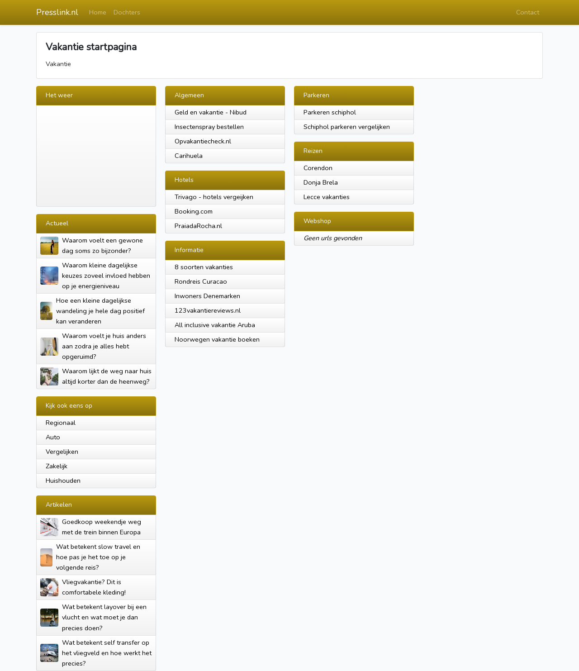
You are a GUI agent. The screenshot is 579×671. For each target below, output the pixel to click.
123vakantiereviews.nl (208, 310)
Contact (527, 12)
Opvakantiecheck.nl (203, 141)
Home (97, 12)
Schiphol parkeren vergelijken (347, 126)
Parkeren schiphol (330, 112)
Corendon (318, 167)
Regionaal (61, 422)
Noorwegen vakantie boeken (217, 339)
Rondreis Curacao (201, 281)
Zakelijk (56, 466)
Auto (53, 437)
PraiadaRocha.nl (198, 225)
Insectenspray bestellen (209, 126)
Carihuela (189, 155)
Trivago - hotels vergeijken (214, 196)
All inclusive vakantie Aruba (215, 324)
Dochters (127, 12)
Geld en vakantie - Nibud (211, 112)
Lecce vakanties (327, 196)
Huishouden (63, 480)
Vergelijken (62, 451)
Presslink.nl (57, 12)
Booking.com (194, 211)
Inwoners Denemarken (207, 295)
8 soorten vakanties (204, 266)
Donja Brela (321, 182)
